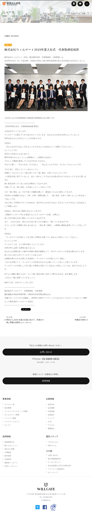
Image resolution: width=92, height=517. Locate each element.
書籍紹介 (51, 428)
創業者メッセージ (11, 463)
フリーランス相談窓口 (56, 469)
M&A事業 (7, 408)
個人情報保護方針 (54, 459)
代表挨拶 (51, 411)
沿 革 (50, 422)
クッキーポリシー (54, 462)
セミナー (7, 425)
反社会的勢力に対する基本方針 (59, 466)
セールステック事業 (11, 415)
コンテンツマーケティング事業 (16, 411)
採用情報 (46, 381)
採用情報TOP (9, 442)
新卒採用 (7, 456)
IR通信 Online (80, 320)
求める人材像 (9, 449)
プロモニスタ (53, 442)
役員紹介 (51, 415)
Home (5, 16)
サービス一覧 (9, 404)
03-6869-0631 (51, 359)
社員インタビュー (11, 466)
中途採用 (7, 459)
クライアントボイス (11, 422)
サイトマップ (53, 472)
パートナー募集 (10, 418)
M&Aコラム (52, 445)
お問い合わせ (46, 352)
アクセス (51, 425)
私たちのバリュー (11, 445)
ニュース (13, 16)
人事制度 (7, 452)
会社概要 (51, 408)
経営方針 (51, 404)
